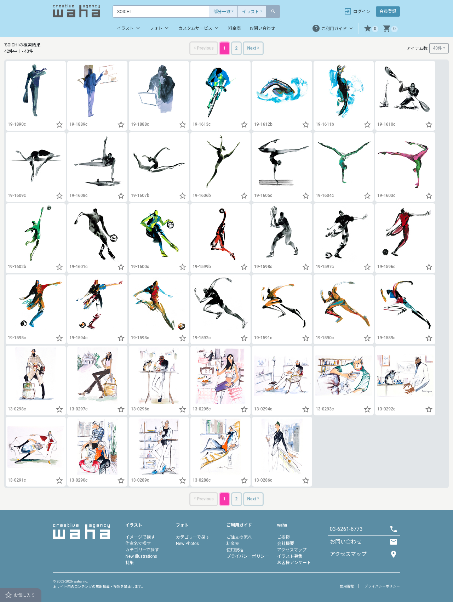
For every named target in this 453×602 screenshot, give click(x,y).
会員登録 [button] (387, 11)
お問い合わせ (262, 28)
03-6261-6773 (346, 529)
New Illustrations (141, 556)
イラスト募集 (290, 556)
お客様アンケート (294, 562)
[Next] (253, 48)
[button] (371, 28)
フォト (160, 28)
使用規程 (234, 549)
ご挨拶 (283, 537)
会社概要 (285, 543)
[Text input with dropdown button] (161, 11)
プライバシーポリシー (247, 556)
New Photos (187, 543)
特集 (129, 562)
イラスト (250, 11)
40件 (437, 48)
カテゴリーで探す (142, 549)
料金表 (234, 28)
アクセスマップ (291, 549)
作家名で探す (138, 543)
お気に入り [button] (19, 595)
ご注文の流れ (239, 537)
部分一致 (221, 11)
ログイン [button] (357, 11)
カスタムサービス (199, 28)
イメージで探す (140, 537)
